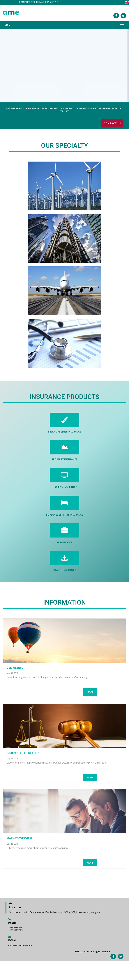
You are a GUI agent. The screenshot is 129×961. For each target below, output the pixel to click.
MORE (90, 692)
